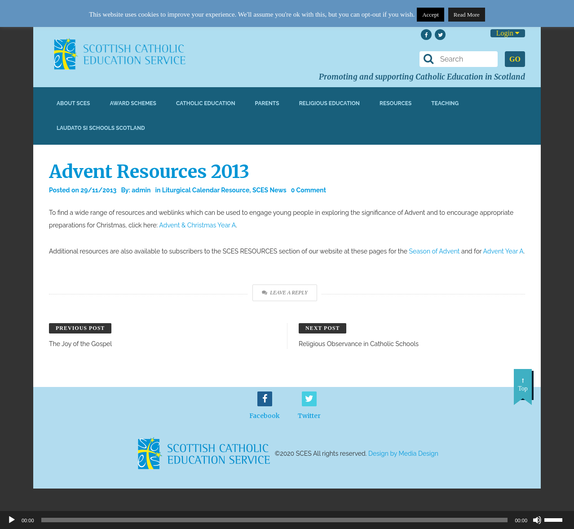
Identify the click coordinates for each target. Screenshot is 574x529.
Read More (467, 14)
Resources (395, 103)
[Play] (11, 520)
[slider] (557, 519)
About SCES (73, 103)
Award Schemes (133, 103)
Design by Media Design (403, 453)
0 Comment (308, 190)
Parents (267, 103)
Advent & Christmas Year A (197, 225)
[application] (287, 520)
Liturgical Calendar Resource (205, 190)
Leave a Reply (284, 292)
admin (141, 190)
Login (507, 33)
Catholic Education (205, 103)
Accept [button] (430, 14)
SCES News (269, 190)
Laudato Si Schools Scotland (101, 128)
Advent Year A (503, 251)
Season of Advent (434, 251)
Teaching (445, 103)
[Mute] (537, 520)
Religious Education (329, 103)
